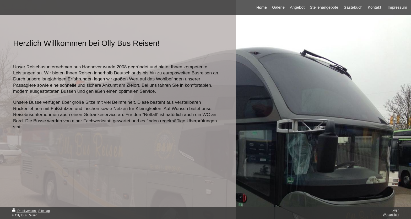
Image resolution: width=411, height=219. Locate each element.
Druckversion (24, 211)
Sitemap (44, 211)
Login (395, 210)
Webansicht (391, 215)
